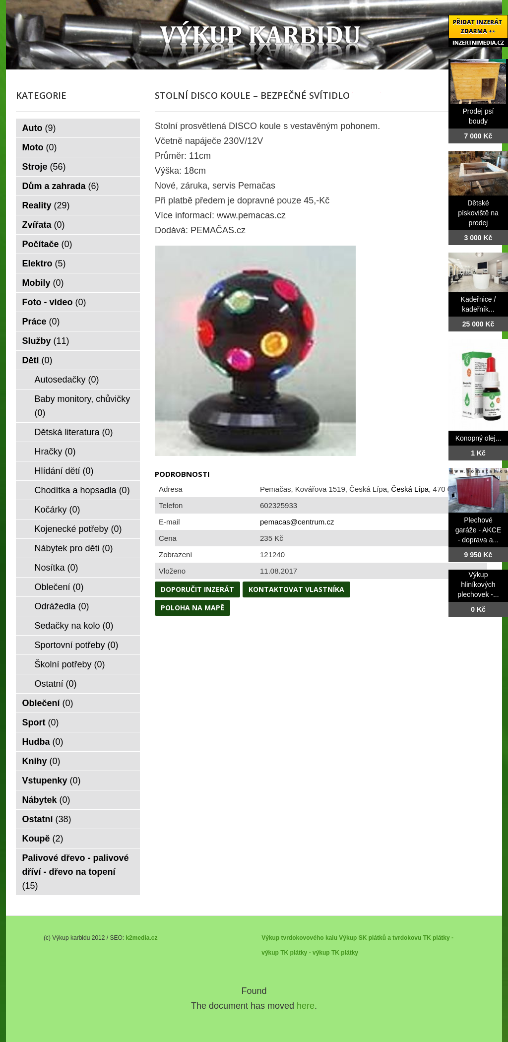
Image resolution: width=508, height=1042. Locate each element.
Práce (41, 321)
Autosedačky (67, 380)
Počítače (47, 244)
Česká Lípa (410, 489)
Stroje (44, 167)
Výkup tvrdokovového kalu (299, 937)
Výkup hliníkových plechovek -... (478, 584)
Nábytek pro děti (74, 548)
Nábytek (46, 800)
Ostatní (56, 684)
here (306, 1006)
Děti (37, 360)
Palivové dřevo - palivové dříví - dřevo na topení (75, 872)
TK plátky (344, 952)
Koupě (43, 839)
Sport (40, 722)
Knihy (41, 761)
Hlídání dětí (64, 471)
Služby (45, 341)
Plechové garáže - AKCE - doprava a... (478, 530)
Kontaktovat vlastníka (296, 589)
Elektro (44, 263)
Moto (39, 147)
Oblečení (59, 587)
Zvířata (43, 225)
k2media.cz (141, 937)
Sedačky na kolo (74, 626)
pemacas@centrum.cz (297, 522)
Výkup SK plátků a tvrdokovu (380, 937)
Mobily (43, 283)
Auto (39, 128)
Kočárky (57, 510)
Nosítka (56, 568)
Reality (46, 205)
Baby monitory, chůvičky (82, 406)
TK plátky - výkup (304, 952)
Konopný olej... (478, 438)
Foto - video (54, 302)
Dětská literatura (74, 432)
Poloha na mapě (192, 607)
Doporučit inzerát (197, 589)
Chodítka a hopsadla (82, 490)
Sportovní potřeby (77, 645)
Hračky (55, 451)
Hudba (43, 742)
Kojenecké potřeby (78, 529)
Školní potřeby (70, 664)
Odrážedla (62, 606)
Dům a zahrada (60, 186)
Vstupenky (51, 780)
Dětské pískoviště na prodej (478, 213)
